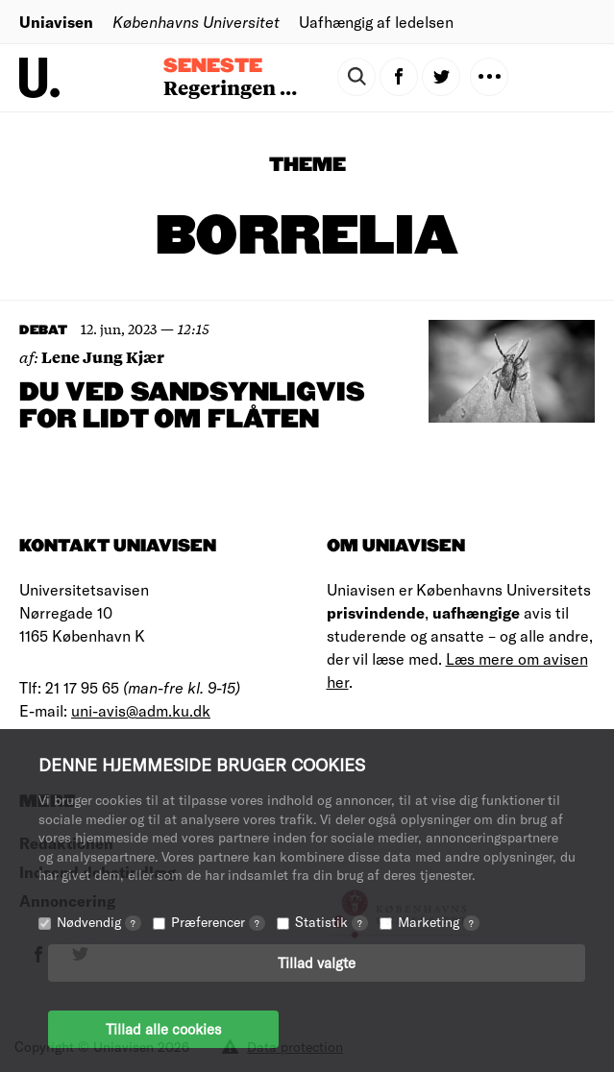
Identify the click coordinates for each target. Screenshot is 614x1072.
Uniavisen (56, 21)
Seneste (212, 66)
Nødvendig (99, 922)
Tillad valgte (317, 962)
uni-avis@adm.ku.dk (140, 710)
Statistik (331, 922)
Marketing (438, 922)
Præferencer (218, 922)
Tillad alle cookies (163, 1028)
